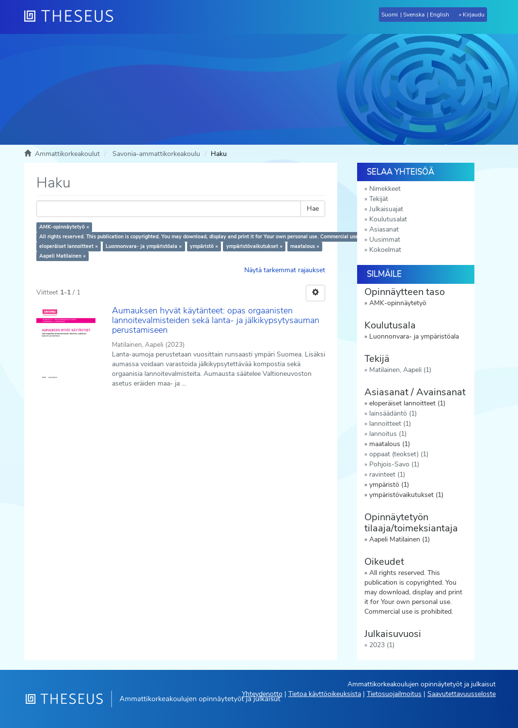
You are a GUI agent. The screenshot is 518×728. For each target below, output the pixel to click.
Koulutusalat (388, 219)
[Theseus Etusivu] (72, 17)
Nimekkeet (385, 188)
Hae (313, 208)
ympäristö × (204, 246)
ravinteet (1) (387, 474)
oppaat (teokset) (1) (398, 454)
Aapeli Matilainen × (62, 256)
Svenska (413, 14)
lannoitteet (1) (390, 423)
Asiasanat (384, 229)
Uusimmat (384, 239)
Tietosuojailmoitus (394, 693)
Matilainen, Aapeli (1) (400, 369)
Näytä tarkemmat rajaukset (284, 270)
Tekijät (378, 198)
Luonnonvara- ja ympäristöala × (144, 246)
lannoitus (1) (388, 433)
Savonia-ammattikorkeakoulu (156, 153)
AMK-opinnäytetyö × (64, 227)
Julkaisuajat (386, 209)
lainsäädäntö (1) (393, 413)
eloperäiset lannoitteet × (68, 246)
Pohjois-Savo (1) (394, 464)
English (439, 14)
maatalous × (304, 246)
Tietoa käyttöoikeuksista (324, 693)
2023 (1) (381, 645)
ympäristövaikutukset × (254, 246)
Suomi (389, 14)
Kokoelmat (385, 249)
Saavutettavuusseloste (461, 693)
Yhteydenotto (262, 693)
